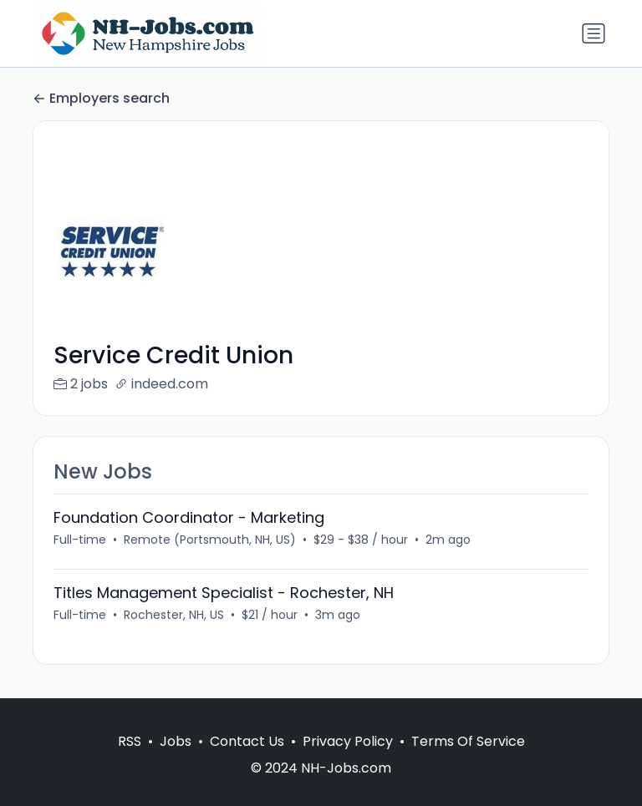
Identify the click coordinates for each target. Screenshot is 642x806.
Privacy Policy (348, 741)
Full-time (80, 539)
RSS (129, 741)
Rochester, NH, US (174, 614)
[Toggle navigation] (593, 33)
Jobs (175, 741)
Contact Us (247, 741)
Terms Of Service (468, 741)
